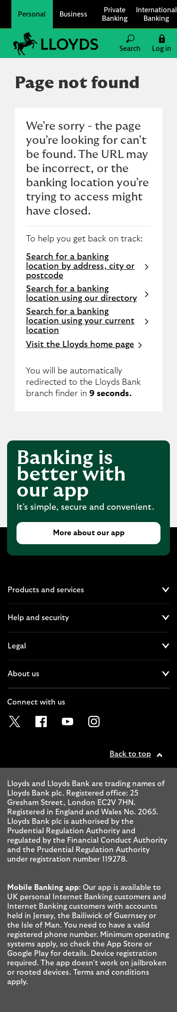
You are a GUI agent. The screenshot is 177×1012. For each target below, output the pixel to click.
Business (73, 13)
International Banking (156, 14)
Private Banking (114, 14)
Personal (32, 13)
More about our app (89, 533)
